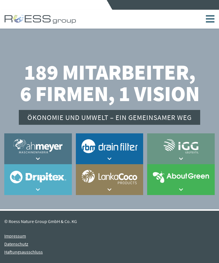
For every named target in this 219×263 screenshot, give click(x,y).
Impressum (15, 236)
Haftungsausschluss (23, 252)
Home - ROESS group (40, 19)
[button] (38, 158)
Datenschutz (16, 244)
